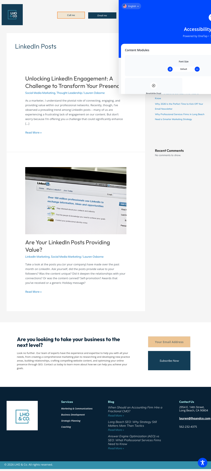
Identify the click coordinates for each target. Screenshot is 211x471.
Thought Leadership (69, 92)
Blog (180, 14)
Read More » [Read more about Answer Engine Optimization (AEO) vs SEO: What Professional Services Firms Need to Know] (116, 448)
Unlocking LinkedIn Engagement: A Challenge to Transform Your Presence (74, 82)
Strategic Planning (70, 420)
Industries (168, 14)
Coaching (66, 426)
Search (159, 34)
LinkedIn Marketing (37, 256)
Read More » (33, 132)
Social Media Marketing (40, 92)
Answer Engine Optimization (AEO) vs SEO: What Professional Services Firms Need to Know (177, 93)
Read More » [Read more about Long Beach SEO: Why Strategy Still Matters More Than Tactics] (116, 429)
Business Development (73, 414)
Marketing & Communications (76, 408)
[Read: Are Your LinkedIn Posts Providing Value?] (75, 200)
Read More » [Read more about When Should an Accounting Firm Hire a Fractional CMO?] (116, 415)
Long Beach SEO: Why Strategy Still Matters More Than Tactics (132, 424)
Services (152, 14)
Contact (190, 14)
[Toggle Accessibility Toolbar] (202, 463)
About (139, 14)
